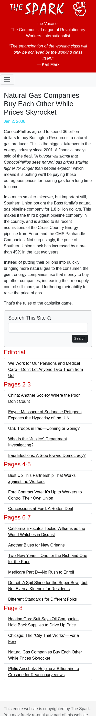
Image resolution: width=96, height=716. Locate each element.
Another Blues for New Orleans (36, 545)
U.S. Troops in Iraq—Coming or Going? (44, 428)
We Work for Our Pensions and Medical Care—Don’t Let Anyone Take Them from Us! (45, 369)
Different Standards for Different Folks (42, 599)
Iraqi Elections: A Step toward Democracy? (47, 455)
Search (80, 338)
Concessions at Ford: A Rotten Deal (40, 508)
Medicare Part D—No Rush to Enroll (41, 572)
